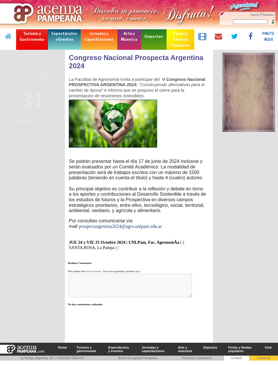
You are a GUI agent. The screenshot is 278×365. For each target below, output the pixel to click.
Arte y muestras (185, 353)
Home (62, 352)
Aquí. (138, 271)
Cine (268, 352)
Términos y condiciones (197, 362)
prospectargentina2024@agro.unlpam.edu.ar (120, 226)
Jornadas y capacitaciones (153, 353)
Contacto (236, 362)
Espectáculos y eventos (118, 353)
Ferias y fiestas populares (240, 353)
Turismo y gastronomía (86, 353)
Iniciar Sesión (93, 271)
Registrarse (269, 14)
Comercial (263, 362)
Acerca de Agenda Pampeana (137, 362)
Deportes (210, 352)
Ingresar (255, 14)
